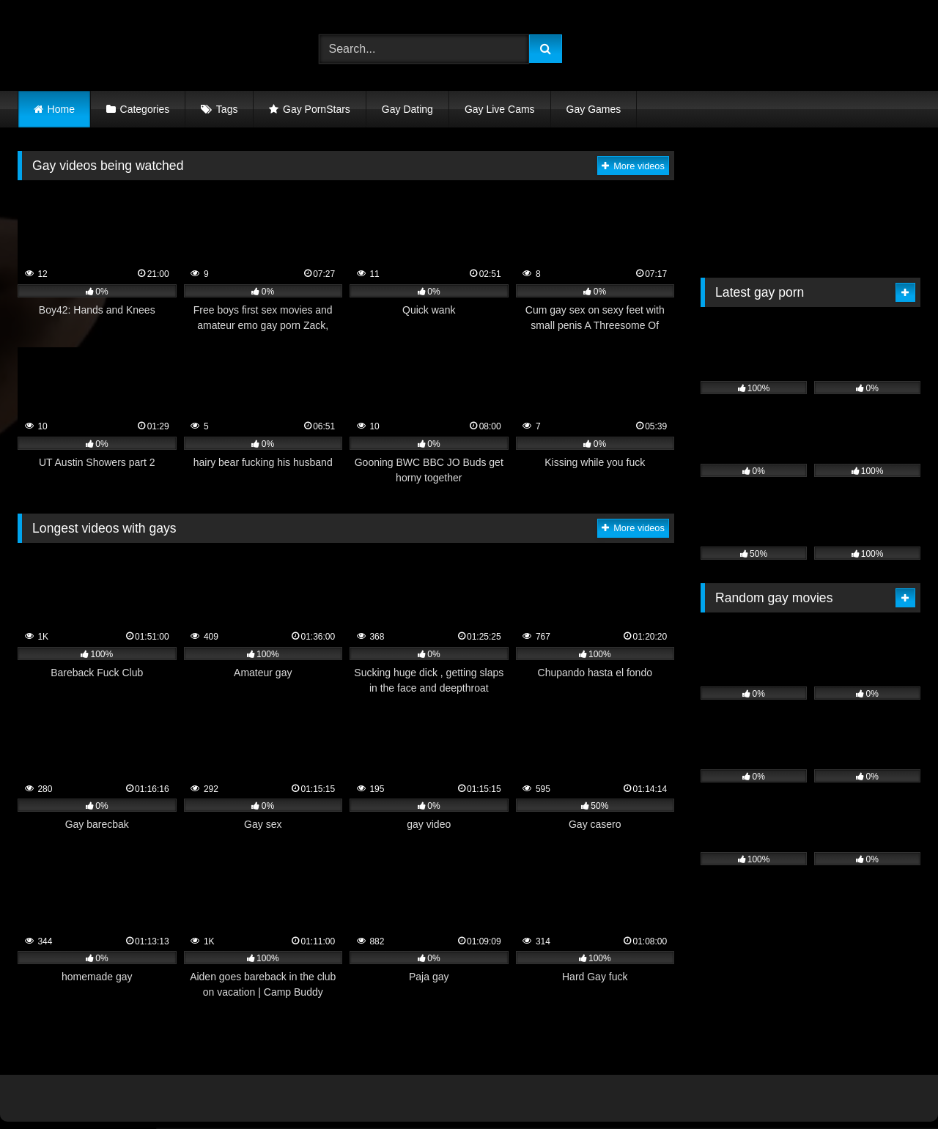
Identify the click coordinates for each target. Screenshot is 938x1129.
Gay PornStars (316, 109)
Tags (227, 109)
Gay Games (593, 109)
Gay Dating (407, 109)
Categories (145, 109)
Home (61, 109)
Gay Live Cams (500, 109)
